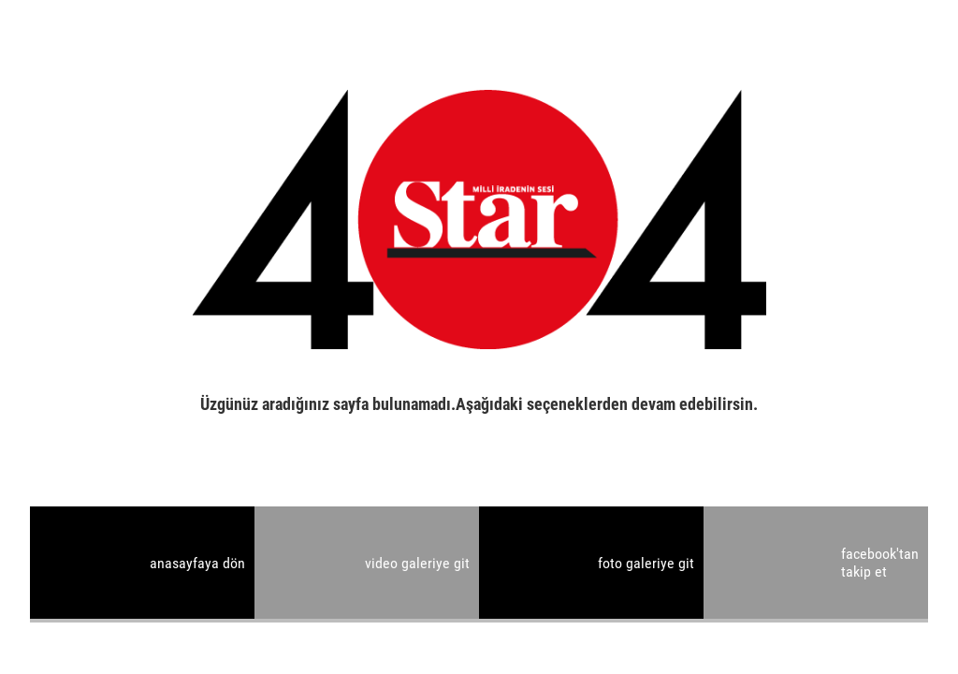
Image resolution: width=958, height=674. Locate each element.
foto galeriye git (646, 563)
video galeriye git (417, 563)
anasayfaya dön (197, 563)
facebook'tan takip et (880, 562)
